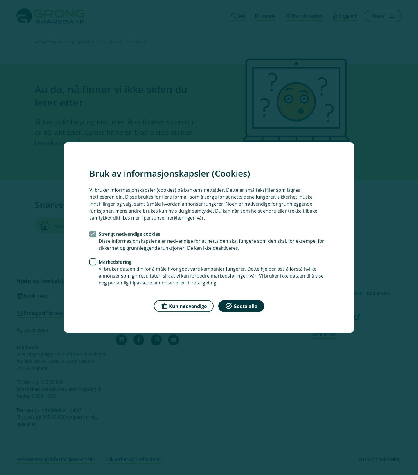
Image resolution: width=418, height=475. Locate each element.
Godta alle (241, 305)
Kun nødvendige (184, 305)
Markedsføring (115, 262)
